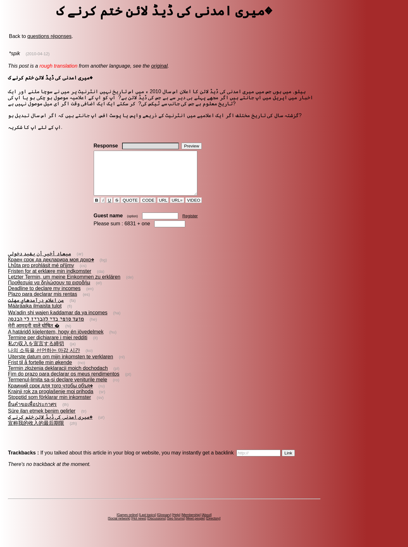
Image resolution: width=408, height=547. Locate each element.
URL (163, 208)
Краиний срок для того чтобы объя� (50, 394)
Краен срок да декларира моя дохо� (51, 268)
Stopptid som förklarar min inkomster (49, 405)
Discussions (156, 527)
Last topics (147, 523)
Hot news (138, 527)
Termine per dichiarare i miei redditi (47, 346)
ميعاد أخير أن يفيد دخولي (39, 262)
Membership (191, 523)
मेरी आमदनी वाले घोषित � (34, 334)
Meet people (195, 527)
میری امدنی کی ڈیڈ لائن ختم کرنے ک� (50, 425)
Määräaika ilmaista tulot (35, 314)
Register (190, 224)
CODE (148, 208)
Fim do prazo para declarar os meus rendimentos (64, 382)
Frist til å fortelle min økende (40, 371)
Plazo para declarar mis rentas (42, 302)
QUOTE (130, 208)
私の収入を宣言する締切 (36, 352)
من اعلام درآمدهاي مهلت (36, 308)
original (159, 66)
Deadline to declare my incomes (44, 297)
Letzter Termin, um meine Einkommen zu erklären (64, 285)
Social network (119, 527)
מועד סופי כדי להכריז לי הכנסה (46, 327)
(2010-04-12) (37, 53)
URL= (177, 208)
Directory (213, 527)
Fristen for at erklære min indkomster (49, 279)
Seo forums (176, 527)
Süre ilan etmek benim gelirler (42, 419)
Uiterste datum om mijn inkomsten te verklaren (60, 365)
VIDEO (193, 208)
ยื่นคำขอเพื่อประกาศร (32, 413)
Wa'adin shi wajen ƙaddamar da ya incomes (57, 321)
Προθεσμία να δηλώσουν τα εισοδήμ (49, 291)
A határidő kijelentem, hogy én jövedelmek (56, 340)
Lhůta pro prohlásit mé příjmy (41, 274)
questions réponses (49, 36)
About (206, 523)
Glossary (164, 523)
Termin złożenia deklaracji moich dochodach (58, 376)
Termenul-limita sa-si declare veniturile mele (57, 388)
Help (176, 523)
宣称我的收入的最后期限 (36, 431)
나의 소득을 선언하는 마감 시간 (44, 359)
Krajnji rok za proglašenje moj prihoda (50, 400)
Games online (127, 523)
